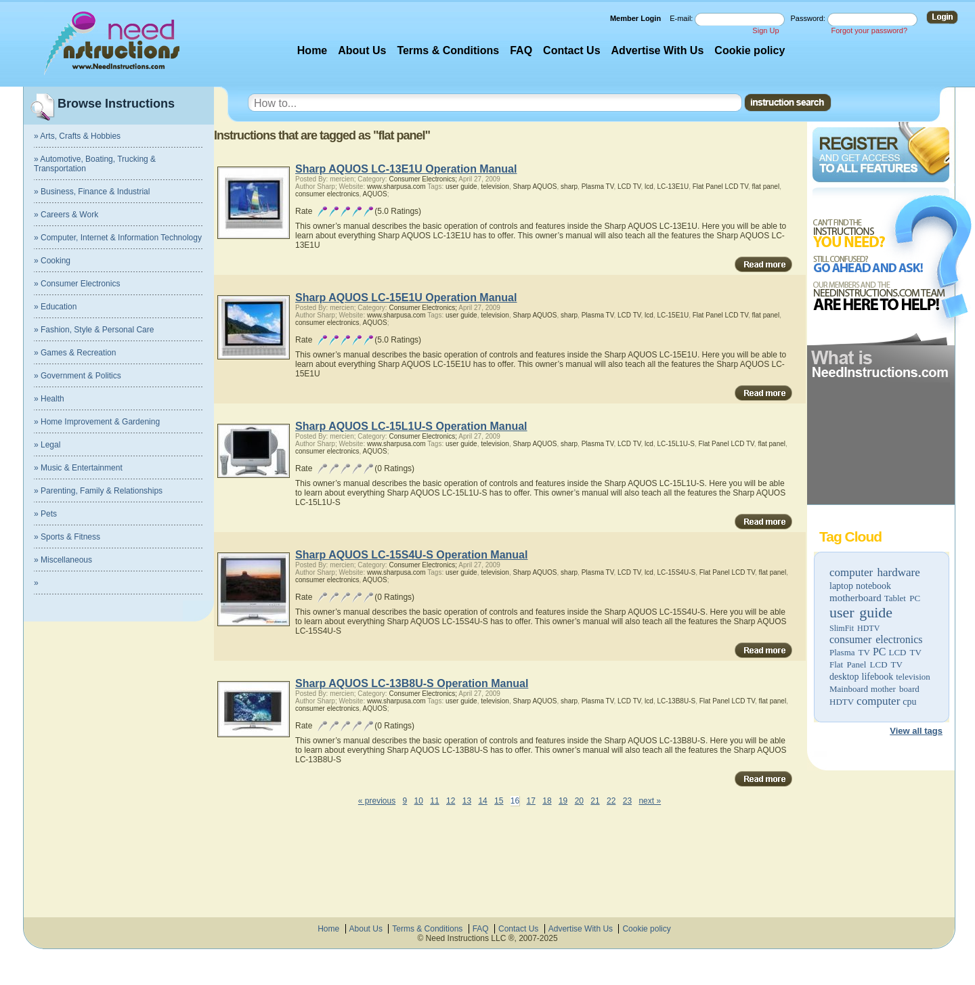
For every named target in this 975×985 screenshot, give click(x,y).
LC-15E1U (673, 315)
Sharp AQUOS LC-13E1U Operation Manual (406, 169)
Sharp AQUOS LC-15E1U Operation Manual (406, 297)
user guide (860, 612)
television (913, 677)
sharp (569, 186)
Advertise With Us (657, 50)
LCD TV (904, 652)
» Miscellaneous (63, 560)
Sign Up (765, 30)
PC (879, 651)
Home (312, 50)
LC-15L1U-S (676, 443)
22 (611, 801)
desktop (844, 677)
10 (418, 801)
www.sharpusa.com (396, 186)
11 (434, 801)
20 (579, 801)
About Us (362, 50)
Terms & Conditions (448, 50)
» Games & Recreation (75, 352)
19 (563, 801)
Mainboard (848, 689)
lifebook (878, 677)
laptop (841, 586)
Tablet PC (902, 598)
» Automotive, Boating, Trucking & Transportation (95, 163)
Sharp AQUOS (535, 186)
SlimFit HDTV (854, 628)
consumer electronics (876, 639)
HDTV (841, 702)
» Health (49, 398)
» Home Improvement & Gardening (97, 421)
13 (466, 801)
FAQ (521, 50)
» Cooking (52, 260)
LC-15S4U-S (676, 572)
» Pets (45, 514)
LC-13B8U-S (676, 701)
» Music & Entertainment (78, 468)
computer (878, 701)
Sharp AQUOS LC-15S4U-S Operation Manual (411, 555)
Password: (809, 18)
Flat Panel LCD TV (866, 664)
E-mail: (682, 18)
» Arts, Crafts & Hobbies (77, 136)
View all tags (916, 731)
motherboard (855, 597)
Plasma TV (849, 652)
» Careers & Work (66, 214)
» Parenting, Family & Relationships (98, 491)
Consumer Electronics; (423, 179)
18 (546, 801)
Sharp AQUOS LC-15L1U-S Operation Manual (411, 426)
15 (498, 801)
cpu (909, 702)
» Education (55, 306)
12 (450, 801)
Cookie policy (749, 50)
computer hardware (874, 572)
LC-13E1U (673, 186)
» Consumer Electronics (77, 283)
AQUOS (375, 194)
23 (627, 801)
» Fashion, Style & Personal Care (94, 329)
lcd (649, 186)
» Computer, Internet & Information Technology (118, 237)
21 (594, 801)
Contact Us (571, 50)
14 (482, 801)
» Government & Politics (77, 375)
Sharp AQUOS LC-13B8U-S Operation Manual (411, 683)
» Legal (47, 445)
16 (515, 801)
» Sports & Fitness (67, 537)
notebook (873, 586)
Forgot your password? (869, 30)
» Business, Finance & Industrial (92, 191)
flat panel (766, 186)
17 (531, 801)
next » (649, 801)
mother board (895, 689)
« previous (376, 801)
